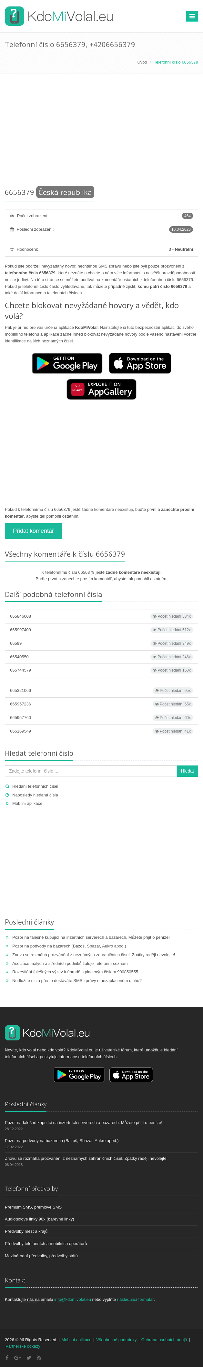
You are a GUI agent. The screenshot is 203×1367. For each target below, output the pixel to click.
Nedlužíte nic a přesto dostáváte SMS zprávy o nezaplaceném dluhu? (77, 980)
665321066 (101, 690)
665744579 (101, 670)
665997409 (101, 630)
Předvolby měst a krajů (26, 1231)
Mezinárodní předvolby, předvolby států (41, 1255)
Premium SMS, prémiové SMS (33, 1207)
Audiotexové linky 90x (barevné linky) (39, 1219)
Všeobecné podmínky (116, 1339)
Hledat (187, 771)
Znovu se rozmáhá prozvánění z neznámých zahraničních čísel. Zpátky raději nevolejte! (93, 954)
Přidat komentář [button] (33, 531)
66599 (101, 643)
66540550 (101, 657)
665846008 (101, 616)
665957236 (101, 704)
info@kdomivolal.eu (72, 1299)
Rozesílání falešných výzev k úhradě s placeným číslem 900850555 (75, 971)
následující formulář (135, 1299)
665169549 (101, 731)
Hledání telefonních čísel (35, 786)
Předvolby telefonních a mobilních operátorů (46, 1243)
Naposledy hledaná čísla (35, 795)
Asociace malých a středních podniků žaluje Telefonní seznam (69, 963)
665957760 (101, 717)
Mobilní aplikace (27, 803)
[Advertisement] (101, 132)
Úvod (142, 62)
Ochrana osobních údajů (164, 1339)
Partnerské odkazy (22, 1346)
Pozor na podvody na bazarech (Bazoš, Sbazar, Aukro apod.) (69, 946)
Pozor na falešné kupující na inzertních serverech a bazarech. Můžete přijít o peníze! (91, 937)
